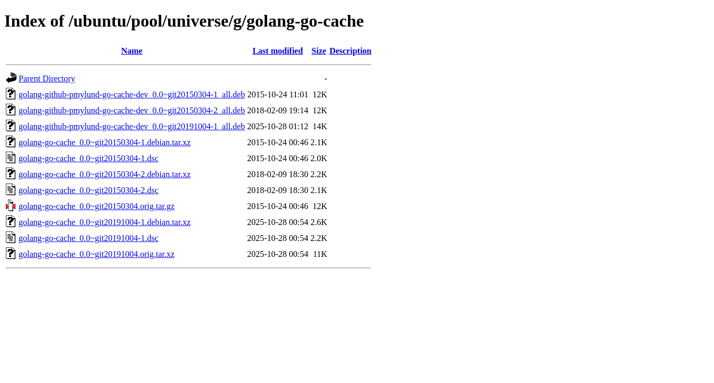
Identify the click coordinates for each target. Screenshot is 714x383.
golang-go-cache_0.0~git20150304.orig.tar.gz (97, 206)
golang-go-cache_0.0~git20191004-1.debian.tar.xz (104, 222)
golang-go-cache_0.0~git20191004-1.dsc (89, 238)
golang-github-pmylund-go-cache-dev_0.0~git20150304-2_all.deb (132, 110)
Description (350, 50)
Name (132, 50)
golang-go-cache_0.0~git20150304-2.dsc (89, 190)
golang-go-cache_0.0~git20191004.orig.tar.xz (97, 254)
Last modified (278, 50)
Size (319, 50)
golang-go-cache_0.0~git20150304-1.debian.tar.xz (104, 142)
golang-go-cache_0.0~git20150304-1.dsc (89, 158)
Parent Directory (47, 78)
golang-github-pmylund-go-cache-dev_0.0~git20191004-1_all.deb (132, 126)
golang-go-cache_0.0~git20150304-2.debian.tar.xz (104, 174)
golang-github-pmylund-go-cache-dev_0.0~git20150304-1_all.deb (132, 94)
